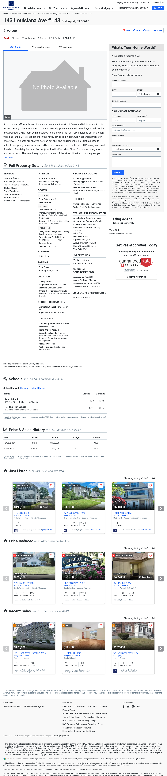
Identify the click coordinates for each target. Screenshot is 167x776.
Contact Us (80, 706)
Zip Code (119, 101)
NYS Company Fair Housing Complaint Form (83, 724)
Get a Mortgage (104, 8)
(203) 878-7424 (47, 530)
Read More (8, 158)
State (140, 90)
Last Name (142, 116)
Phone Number (118, 135)
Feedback (67, 707)
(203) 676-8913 (96, 530)
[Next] (161, 508)
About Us (145, 2)
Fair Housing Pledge (87, 720)
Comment (116, 155)
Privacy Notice (143, 207)
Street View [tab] (65, 47)
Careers (155, 2)
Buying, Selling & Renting (127, 2)
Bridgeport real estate (119, 693)
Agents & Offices (81, 8)
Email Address (118, 126)
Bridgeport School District (32, 388)
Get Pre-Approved (136, 277)
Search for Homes (34, 8)
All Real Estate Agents (34, 706)
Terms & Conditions (72, 717)
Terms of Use (129, 207)
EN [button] (163, 2)
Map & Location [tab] (41, 47)
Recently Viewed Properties (133, 8)
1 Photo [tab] (15, 47)
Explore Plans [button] (140, 759)
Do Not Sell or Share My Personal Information (85, 713)
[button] (158, 8)
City (114, 90)
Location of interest (121, 145)
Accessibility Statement (94, 717)
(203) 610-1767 (146, 530)
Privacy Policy (69, 710)
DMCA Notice (69, 720)
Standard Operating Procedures (77, 728)
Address (119, 80)
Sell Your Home (58, 8)
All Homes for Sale (12, 706)
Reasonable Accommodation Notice (79, 731)
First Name (117, 116)
